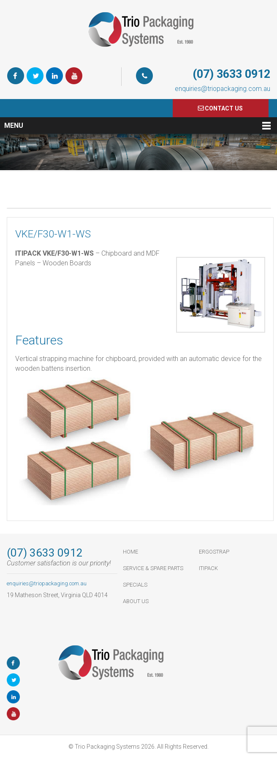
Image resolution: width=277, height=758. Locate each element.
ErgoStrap (214, 552)
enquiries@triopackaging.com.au (222, 89)
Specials (135, 585)
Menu (13, 125)
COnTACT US (224, 108)
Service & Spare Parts (153, 568)
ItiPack (208, 568)
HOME (130, 552)
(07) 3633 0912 (231, 74)
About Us (136, 601)
